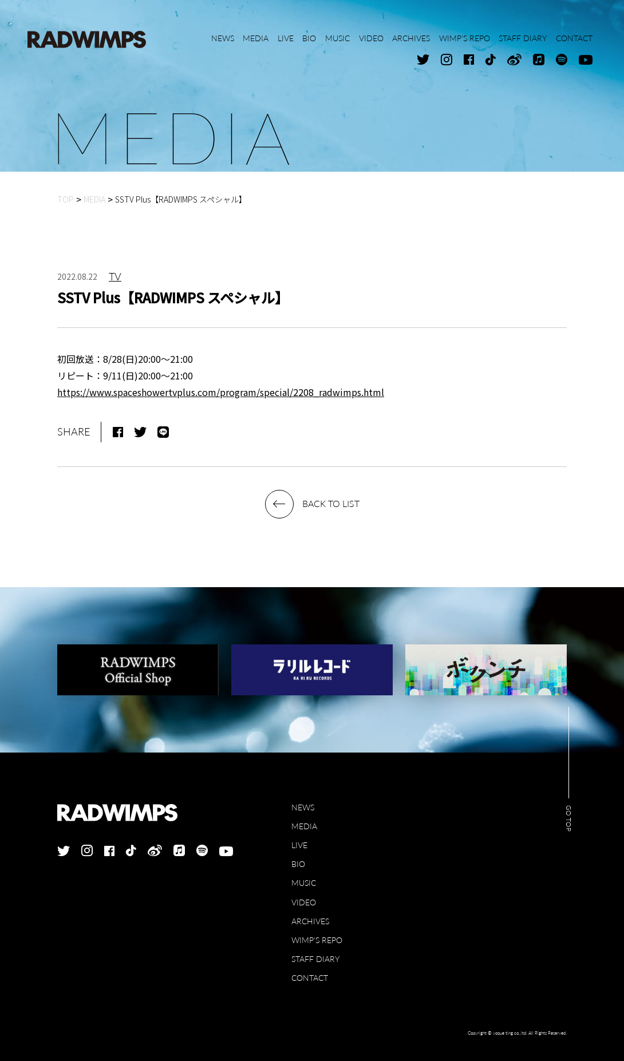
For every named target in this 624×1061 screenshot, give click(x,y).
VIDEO (303, 902)
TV (115, 276)
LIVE (299, 845)
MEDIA (304, 826)
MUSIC (303, 883)
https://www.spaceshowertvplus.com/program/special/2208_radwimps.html (220, 392)
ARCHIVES (310, 921)
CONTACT (309, 978)
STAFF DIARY (315, 959)
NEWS (302, 807)
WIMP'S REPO (316, 940)
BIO (298, 864)
